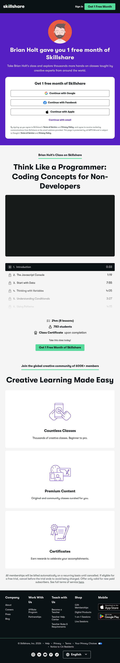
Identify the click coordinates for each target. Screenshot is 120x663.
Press (8, 614)
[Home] (13, 6)
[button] (99, 6)
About (8, 605)
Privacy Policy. (45, 133)
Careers (9, 609)
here (81, 582)
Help (47, 643)
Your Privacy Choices (88, 644)
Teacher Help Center (58, 618)
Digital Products (83, 612)
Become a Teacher (57, 610)
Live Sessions (81, 621)
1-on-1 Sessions (82, 617)
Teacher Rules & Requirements (60, 625)
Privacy (57, 643)
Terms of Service (50, 127)
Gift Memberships (81, 606)
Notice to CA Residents (62, 647)
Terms (68, 643)
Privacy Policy (67, 127)
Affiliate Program (32, 610)
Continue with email (60, 120)
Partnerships (34, 617)
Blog (7, 619)
